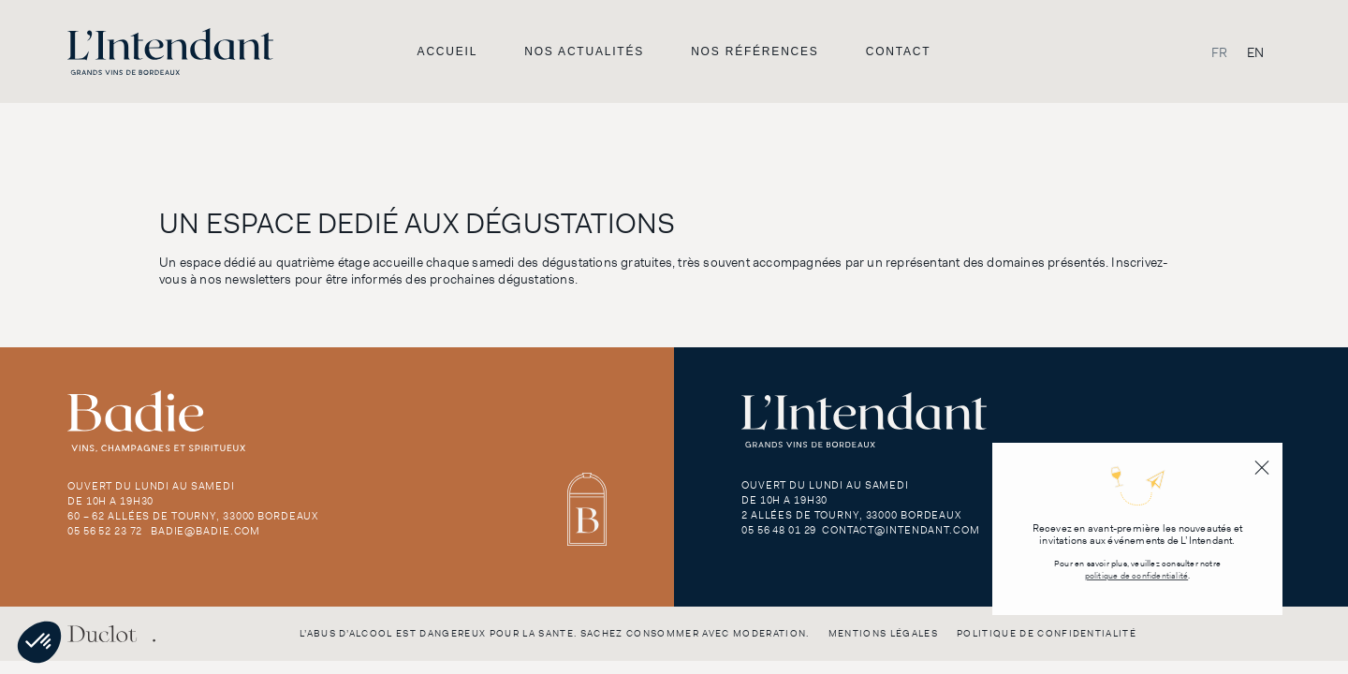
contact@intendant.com (900, 529)
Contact (898, 51)
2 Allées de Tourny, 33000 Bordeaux (851, 514)
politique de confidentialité (1137, 576)
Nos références (755, 51)
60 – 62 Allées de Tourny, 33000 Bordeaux (192, 515)
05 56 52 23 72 (104, 530)
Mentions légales (883, 633)
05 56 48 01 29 (778, 529)
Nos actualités (584, 51)
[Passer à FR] (1219, 52)
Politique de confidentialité (1046, 633)
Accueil (448, 51)
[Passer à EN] (1255, 52)
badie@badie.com (205, 530)
